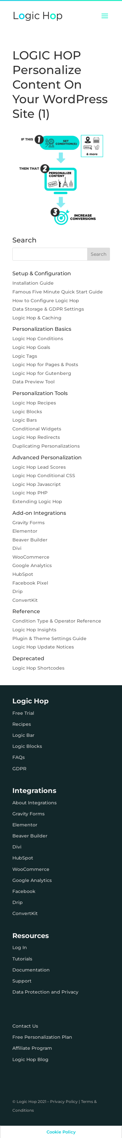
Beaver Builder (29, 540)
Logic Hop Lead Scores (39, 467)
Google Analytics (32, 565)
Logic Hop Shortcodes (38, 668)
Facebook (23, 891)
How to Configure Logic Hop (45, 300)
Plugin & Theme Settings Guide (49, 638)
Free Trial (23, 713)
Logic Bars (24, 420)
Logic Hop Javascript (36, 484)
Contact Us (25, 1026)
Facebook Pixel (30, 583)
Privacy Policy (64, 1101)
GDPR (19, 769)
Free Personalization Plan (42, 1037)
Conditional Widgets (36, 429)
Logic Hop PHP (29, 493)
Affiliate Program (32, 1048)
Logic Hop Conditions (37, 338)
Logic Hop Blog (30, 1059)
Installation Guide (33, 283)
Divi (16, 548)
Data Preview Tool (33, 382)
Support (22, 981)
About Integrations (34, 803)
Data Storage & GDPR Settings (48, 309)
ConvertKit (25, 600)
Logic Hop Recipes (34, 403)
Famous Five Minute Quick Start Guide (57, 292)
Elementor (24, 531)
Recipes (21, 724)
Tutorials (22, 959)
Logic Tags (24, 356)
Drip (17, 591)
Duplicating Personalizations (46, 446)
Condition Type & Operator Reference (56, 621)
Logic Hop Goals (31, 347)
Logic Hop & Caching (36, 318)
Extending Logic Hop (37, 501)
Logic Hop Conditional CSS (43, 475)
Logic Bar (23, 735)
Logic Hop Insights (34, 630)
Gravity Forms (28, 523)
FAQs (18, 757)
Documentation (31, 970)
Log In (19, 947)
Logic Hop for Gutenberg (41, 373)
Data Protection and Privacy (45, 992)
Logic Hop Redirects (36, 437)
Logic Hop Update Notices (43, 647)
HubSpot (22, 574)
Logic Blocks (27, 411)
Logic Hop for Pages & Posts (45, 364)
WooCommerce (30, 557)
